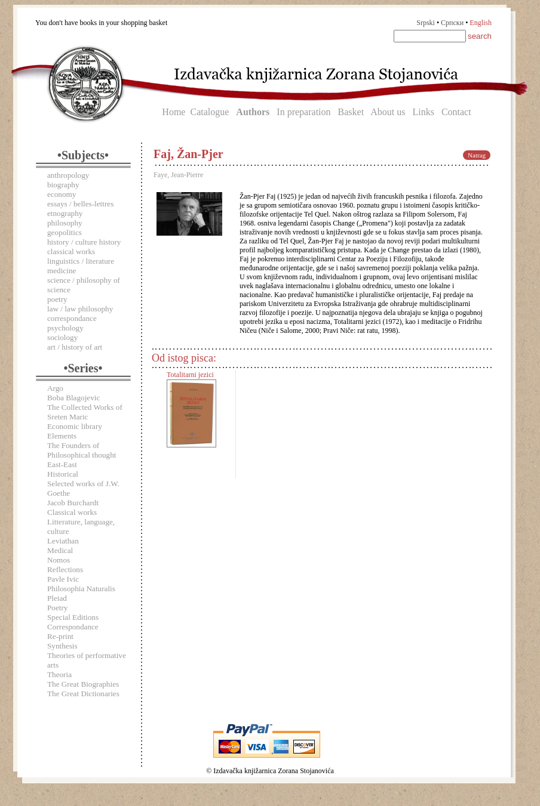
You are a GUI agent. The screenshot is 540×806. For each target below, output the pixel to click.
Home (173, 112)
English (481, 22)
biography (63, 184)
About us (387, 112)
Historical (62, 474)
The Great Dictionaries (83, 693)
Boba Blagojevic (73, 397)
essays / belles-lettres (80, 203)
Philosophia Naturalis (81, 588)
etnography (64, 213)
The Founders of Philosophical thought (81, 450)
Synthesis (62, 645)
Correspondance (73, 626)
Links (423, 112)
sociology (62, 337)
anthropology (68, 175)
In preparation (303, 112)
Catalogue (209, 112)
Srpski (425, 22)
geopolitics (64, 232)
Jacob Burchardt (73, 502)
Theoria (59, 674)
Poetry (57, 607)
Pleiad (57, 598)
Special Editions (73, 617)
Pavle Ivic (63, 579)
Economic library (74, 426)
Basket (351, 112)
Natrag (477, 155)
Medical (60, 550)
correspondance (72, 318)
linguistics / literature (80, 261)
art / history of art (74, 346)
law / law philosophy (80, 308)
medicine (61, 270)
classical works (71, 251)
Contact (456, 112)
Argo (55, 388)
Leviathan (63, 540)
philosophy (64, 222)
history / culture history (84, 241)
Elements (61, 435)
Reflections (65, 569)
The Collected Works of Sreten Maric (84, 412)
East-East (62, 464)
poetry (57, 299)
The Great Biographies (83, 684)
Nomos (58, 559)
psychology (65, 327)
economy (61, 194)
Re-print (60, 636)
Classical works (72, 512)
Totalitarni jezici (190, 374)
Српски (452, 22)
